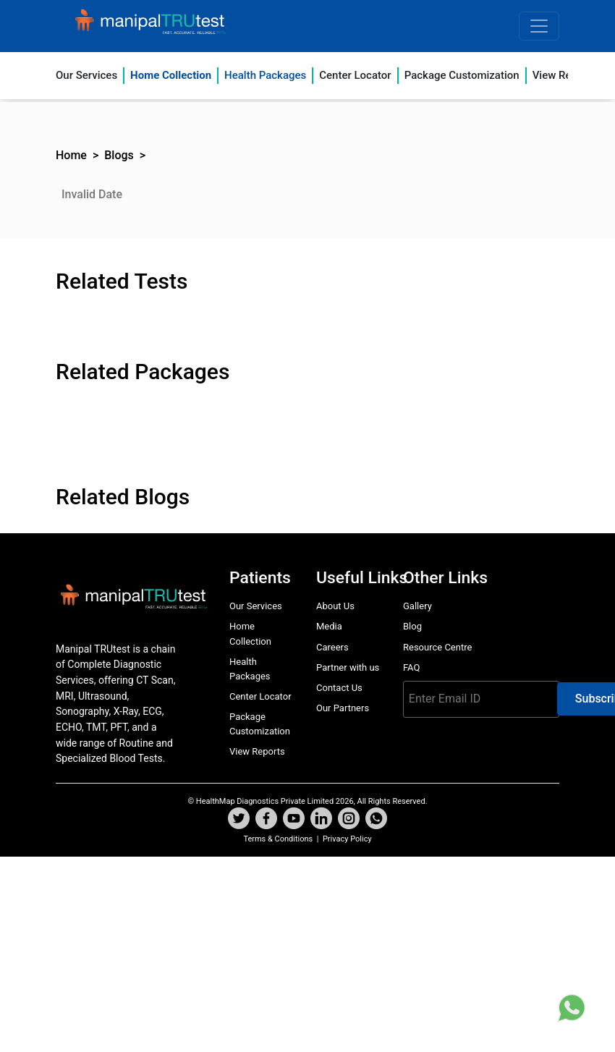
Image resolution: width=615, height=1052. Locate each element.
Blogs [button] (119, 155)
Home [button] (71, 155)
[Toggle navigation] (539, 26)
